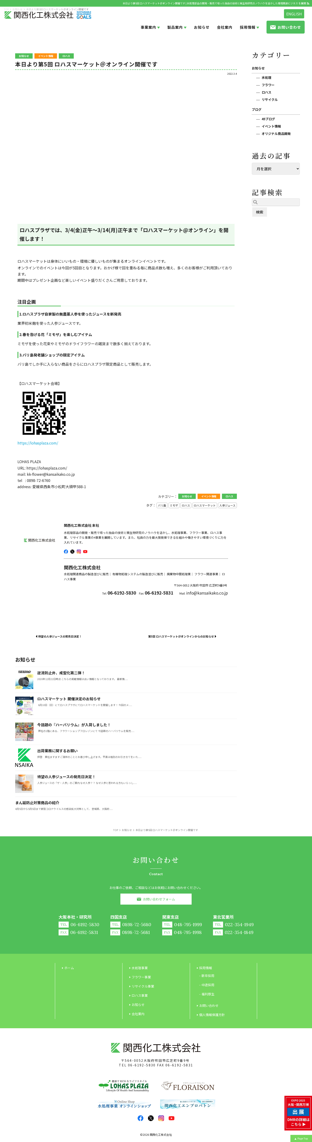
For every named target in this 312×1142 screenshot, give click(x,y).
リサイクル (270, 99)
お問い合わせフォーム (159, 899)
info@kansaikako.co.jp (207, 593)
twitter (72, 552)
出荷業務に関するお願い (57, 750)
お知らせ (258, 68)
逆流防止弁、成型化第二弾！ (61, 672)
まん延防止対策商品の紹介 (37, 802)
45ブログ (268, 119)
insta (79, 552)
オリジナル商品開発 (276, 133)
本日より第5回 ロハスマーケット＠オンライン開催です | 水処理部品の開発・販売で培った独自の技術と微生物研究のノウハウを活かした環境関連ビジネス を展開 (214, 3)
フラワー (268, 85)
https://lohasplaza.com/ (37, 443)
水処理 (266, 77)
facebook (66, 552)
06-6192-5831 (179, 1065)
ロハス (266, 92)
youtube (85, 552)
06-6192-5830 (142, 1065)
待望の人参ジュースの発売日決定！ (66, 776)
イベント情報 (271, 126)
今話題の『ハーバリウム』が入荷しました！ (74, 724)
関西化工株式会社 (161, 1134)
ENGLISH (294, 14)
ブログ (256, 109)
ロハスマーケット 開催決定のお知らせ (69, 698)
